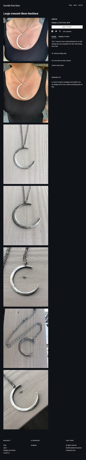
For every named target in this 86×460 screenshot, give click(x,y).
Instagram (34, 445)
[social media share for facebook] (52, 31)
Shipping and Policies (9, 450)
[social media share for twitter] (56, 31)
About (75, 5)
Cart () (80, 5)
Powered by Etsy (70, 450)
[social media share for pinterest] (60, 31)
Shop (70, 5)
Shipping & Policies (63, 36)
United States (62, 23)
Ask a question (67, 31)
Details (54, 36)
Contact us (6, 453)
